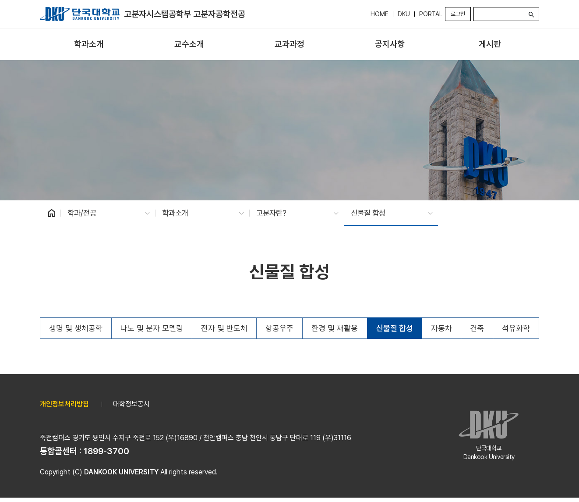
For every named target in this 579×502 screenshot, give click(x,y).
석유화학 (516, 328)
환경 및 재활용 (334, 328)
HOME (379, 14)
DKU (404, 14)
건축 (477, 328)
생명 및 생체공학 (75, 328)
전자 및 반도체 (224, 328)
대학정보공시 (131, 404)
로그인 (458, 14)
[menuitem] (89, 44)
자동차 (441, 328)
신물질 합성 (394, 328)
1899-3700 (106, 451)
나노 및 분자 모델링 (151, 328)
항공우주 (279, 328)
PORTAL (430, 14)
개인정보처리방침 (64, 404)
